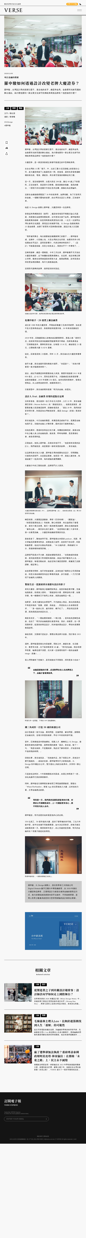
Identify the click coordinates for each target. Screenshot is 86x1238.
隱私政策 (46, 1136)
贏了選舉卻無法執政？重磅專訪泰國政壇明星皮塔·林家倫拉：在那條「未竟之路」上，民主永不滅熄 (57, 1056)
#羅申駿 (7, 125)
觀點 (20, 108)
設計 (43, 984)
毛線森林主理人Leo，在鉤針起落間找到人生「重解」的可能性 (57, 1023)
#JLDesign (8, 122)
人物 (7, 108)
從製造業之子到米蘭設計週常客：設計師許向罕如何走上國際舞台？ (56, 992)
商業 (14, 108)
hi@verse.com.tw (49, 1139)
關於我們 (39, 1136)
